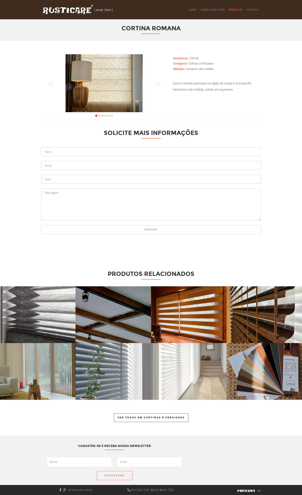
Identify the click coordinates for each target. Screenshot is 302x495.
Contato (252, 9)
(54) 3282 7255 (139, 490)
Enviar (151, 229)
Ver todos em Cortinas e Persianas (151, 417)
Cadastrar (114, 475)
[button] (50, 83)
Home (192, 9)
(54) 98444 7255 (162, 490)
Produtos (235, 9)
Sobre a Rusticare (212, 9)
